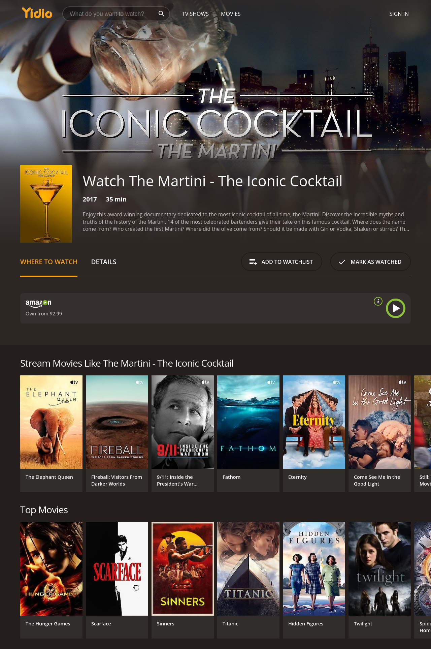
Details (103, 261)
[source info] (377, 301)
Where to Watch (48, 261)
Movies (231, 14)
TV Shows (195, 14)
